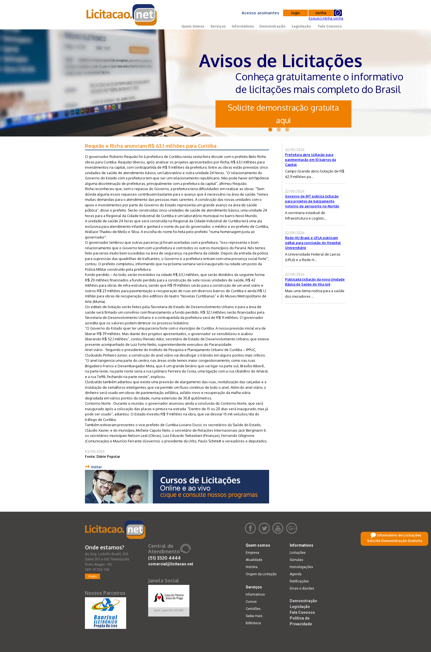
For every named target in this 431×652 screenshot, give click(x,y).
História (252, 567)
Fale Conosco (330, 26)
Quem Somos (192, 26)
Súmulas (296, 560)
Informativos (243, 26)
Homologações (301, 567)
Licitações (298, 553)
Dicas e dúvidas (302, 588)
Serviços (218, 26)
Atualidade (254, 560)
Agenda (296, 574)
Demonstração (272, 26)
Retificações (299, 581)
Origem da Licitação (261, 574)
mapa (92, 576)
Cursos (251, 602)
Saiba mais (254, 616)
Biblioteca (253, 623)
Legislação (301, 26)
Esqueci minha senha (326, 18)
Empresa (252, 553)
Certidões (253, 609)
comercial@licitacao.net (170, 564)
